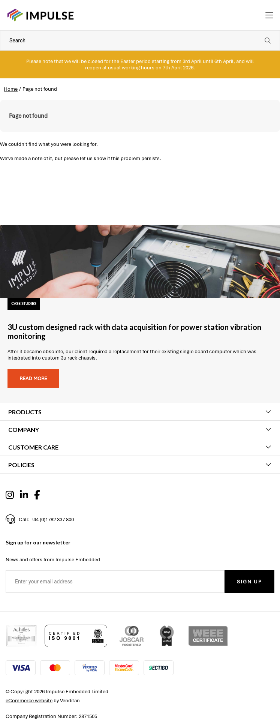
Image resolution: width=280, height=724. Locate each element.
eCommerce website (29, 700)
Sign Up (249, 582)
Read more (33, 378)
